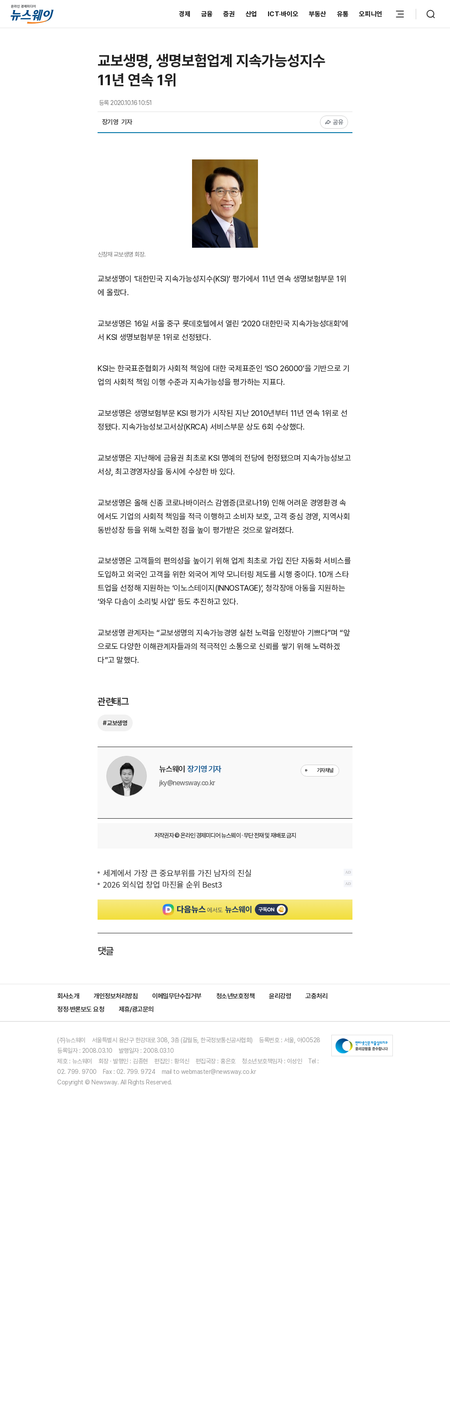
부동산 (318, 14)
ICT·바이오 (283, 14)
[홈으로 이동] (32, 13)
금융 (207, 14)
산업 (252, 14)
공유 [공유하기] (334, 122)
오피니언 (370, 14)
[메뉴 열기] (400, 14)
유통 (343, 14)
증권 (229, 14)
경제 (185, 14)
